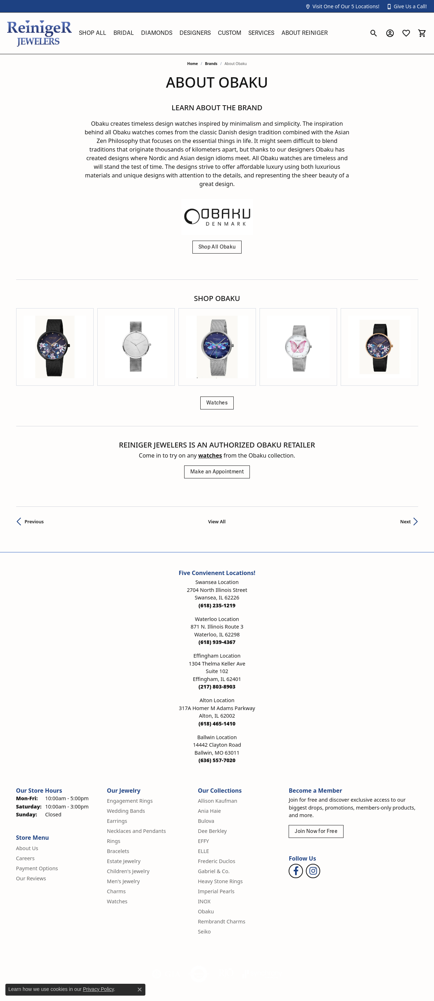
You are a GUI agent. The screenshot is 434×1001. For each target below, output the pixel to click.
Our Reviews (31, 830)
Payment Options (37, 820)
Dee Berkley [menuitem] (212, 782)
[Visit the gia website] (166, 926)
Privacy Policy (275, 983)
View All (217, 473)
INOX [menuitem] (204, 853)
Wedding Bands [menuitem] (126, 762)
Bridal (123, 33)
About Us (27, 800)
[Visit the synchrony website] (262, 926)
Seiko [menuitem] (204, 883)
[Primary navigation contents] (220, 33)
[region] (217, 323)
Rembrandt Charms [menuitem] (221, 873)
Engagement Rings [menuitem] (130, 752)
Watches (217, 355)
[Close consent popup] (139, 989)
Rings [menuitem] (113, 792)
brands (211, 63)
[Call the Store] (217, 557)
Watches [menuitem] (117, 853)
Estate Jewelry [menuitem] (123, 813)
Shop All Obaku (217, 247)
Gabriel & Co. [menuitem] (214, 823)
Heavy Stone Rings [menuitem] (220, 833)
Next (405, 473)
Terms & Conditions (324, 983)
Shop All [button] (92, 33)
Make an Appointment (217, 424)
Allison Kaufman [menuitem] (217, 752)
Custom (229, 33)
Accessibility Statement (385, 983)
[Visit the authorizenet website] (199, 926)
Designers (195, 33)
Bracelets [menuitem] (118, 803)
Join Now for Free (316, 783)
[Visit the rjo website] (226, 926)
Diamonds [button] (156, 33)
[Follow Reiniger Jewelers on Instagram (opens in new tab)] (313, 823)
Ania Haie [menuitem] (209, 762)
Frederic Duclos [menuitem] (216, 813)
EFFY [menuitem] (203, 792)
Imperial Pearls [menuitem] (216, 843)
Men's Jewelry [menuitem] (123, 833)
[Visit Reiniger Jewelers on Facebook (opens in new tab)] (296, 823)
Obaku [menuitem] (206, 863)
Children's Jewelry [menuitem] (128, 823)
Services (261, 33)
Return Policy (235, 983)
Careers (25, 810)
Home (192, 63)
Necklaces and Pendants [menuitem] (136, 782)
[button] (342, 6)
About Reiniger (304, 33)
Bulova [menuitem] (206, 772)
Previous (34, 473)
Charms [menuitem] (116, 843)
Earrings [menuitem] (117, 772)
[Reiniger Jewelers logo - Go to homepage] (39, 33)
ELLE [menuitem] (203, 803)
